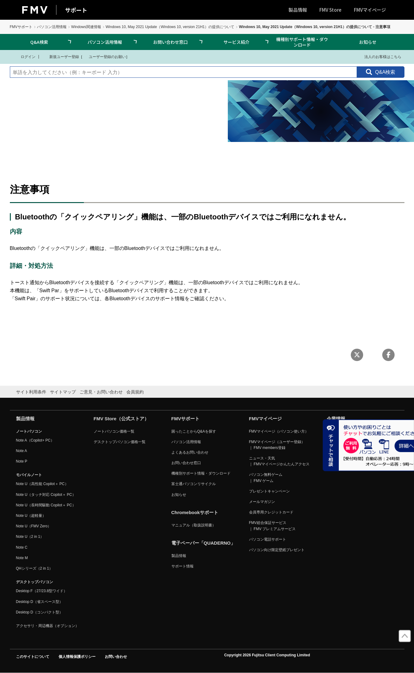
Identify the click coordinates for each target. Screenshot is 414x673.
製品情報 (298, 9)
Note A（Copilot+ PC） (35, 440)
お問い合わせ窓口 (170, 42)
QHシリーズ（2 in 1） (34, 568)
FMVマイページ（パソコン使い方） (279, 431)
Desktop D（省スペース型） (39, 602)
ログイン (24, 56)
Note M (22, 558)
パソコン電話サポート (267, 539)
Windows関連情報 (86, 27)
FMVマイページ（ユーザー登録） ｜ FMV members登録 (277, 445)
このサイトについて (32, 656)
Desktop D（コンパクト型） (39, 612)
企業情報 (336, 418)
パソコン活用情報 (52, 27)
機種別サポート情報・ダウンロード (302, 42)
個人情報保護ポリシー (77, 656)
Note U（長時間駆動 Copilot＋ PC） (46, 505)
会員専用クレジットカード (271, 512)
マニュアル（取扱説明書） (193, 525)
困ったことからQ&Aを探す (193, 431)
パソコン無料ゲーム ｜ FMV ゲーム (265, 477)
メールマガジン (262, 502)
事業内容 (334, 442)
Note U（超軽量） (31, 515)
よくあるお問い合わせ (189, 452)
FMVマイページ (370, 9)
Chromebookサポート (195, 512)
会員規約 (135, 391)
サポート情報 (182, 566)
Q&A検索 (39, 42)
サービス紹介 (236, 42)
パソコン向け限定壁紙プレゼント (277, 550)
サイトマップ (63, 391)
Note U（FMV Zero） (33, 526)
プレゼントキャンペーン (269, 491)
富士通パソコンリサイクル (193, 484)
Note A (21, 451)
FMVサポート (21, 27)
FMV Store (330, 9)
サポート (76, 10)
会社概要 (334, 431)
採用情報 (334, 463)
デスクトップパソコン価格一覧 (120, 442)
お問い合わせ (116, 656)
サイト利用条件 (31, 391)
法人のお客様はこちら (379, 56)
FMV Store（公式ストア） (121, 418)
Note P (21, 461)
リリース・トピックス (345, 452)
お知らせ (367, 42)
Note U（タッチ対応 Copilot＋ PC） (46, 494)
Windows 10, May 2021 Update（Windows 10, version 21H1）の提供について (170, 27)
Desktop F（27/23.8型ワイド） (42, 591)
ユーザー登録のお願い (104, 56)
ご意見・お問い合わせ (101, 391)
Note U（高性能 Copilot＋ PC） (42, 484)
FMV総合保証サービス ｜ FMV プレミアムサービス (272, 526)
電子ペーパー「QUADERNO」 (203, 543)
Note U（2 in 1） (30, 536)
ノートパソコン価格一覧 (114, 431)
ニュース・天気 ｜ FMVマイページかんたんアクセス (279, 461)
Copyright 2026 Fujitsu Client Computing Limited (267, 655)
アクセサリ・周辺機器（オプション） (47, 626)
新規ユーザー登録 (60, 56)
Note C (21, 547)
